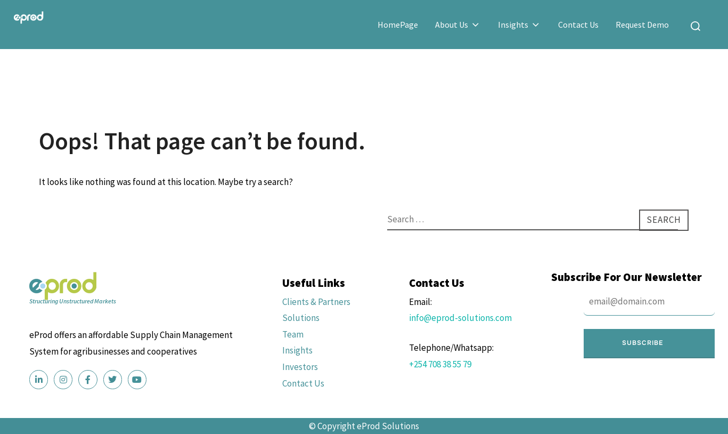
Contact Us (578, 24)
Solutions (301, 318)
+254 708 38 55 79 (440, 364)
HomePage (398, 24)
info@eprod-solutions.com (460, 318)
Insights (519, 24)
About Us (458, 24)
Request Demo (642, 24)
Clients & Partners (316, 302)
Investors (300, 367)
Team (293, 334)
